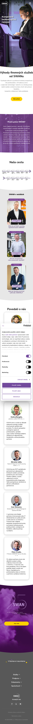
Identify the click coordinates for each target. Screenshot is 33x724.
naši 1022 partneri (11, 334)
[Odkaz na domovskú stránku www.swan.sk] (5, 3)
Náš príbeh (16, 99)
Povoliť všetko (16, 385)
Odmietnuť (16, 396)
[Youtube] (20, 704)
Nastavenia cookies (16, 716)
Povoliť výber (16, 391)
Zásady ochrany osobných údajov (16, 712)
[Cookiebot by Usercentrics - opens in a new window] (23, 326)
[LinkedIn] (16, 704)
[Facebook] (12, 704)
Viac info (16, 623)
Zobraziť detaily (23, 379)
